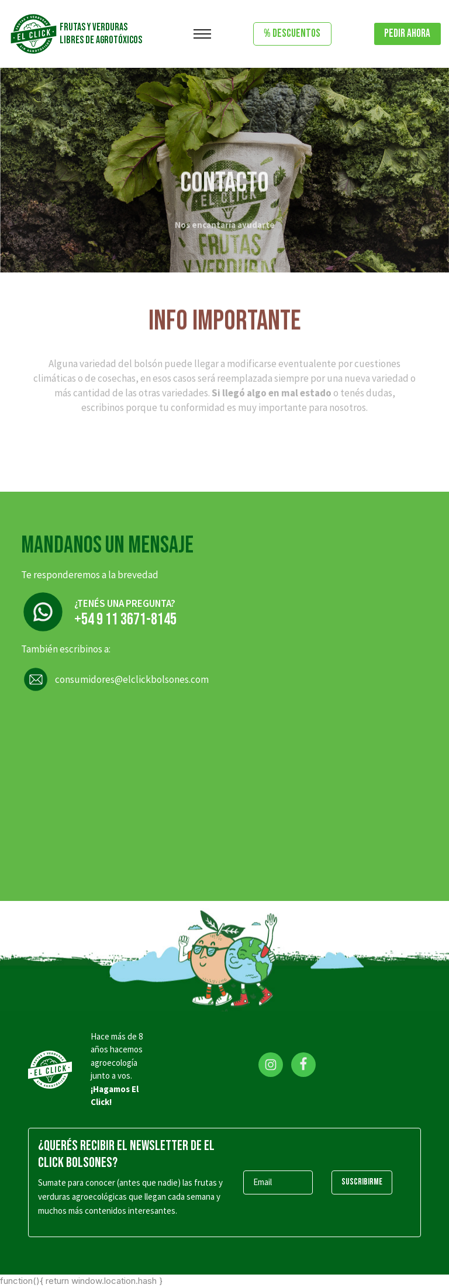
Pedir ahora (407, 33)
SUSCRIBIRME (361, 1181)
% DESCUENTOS (292, 33)
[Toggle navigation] (202, 34)
